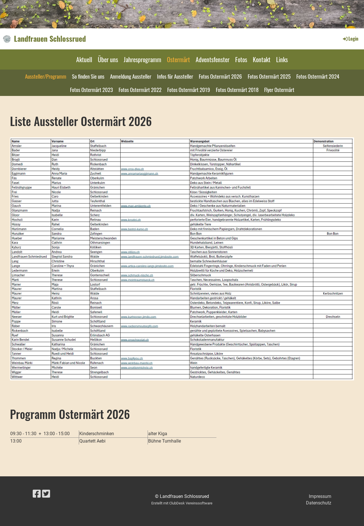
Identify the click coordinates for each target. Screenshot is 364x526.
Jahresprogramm (142, 59)
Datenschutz (318, 503)
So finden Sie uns (88, 76)
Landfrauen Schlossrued (50, 38)
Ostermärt (178, 59)
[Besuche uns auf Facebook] (37, 494)
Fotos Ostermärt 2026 (220, 76)
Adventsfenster (212, 59)
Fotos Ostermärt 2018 (237, 89)
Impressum (320, 496)
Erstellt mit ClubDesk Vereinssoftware (181, 503)
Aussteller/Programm (45, 76)
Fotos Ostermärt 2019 (188, 89)
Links (282, 59)
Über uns (108, 59)
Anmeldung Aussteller (130, 76)
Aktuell (84, 59)
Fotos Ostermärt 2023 (91, 89)
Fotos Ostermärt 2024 (317, 76)
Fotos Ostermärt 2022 (140, 89)
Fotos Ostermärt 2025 (269, 76)
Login (350, 38)
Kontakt (261, 59)
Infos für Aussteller (175, 76)
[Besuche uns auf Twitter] (46, 494)
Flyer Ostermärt (279, 89)
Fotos (241, 59)
